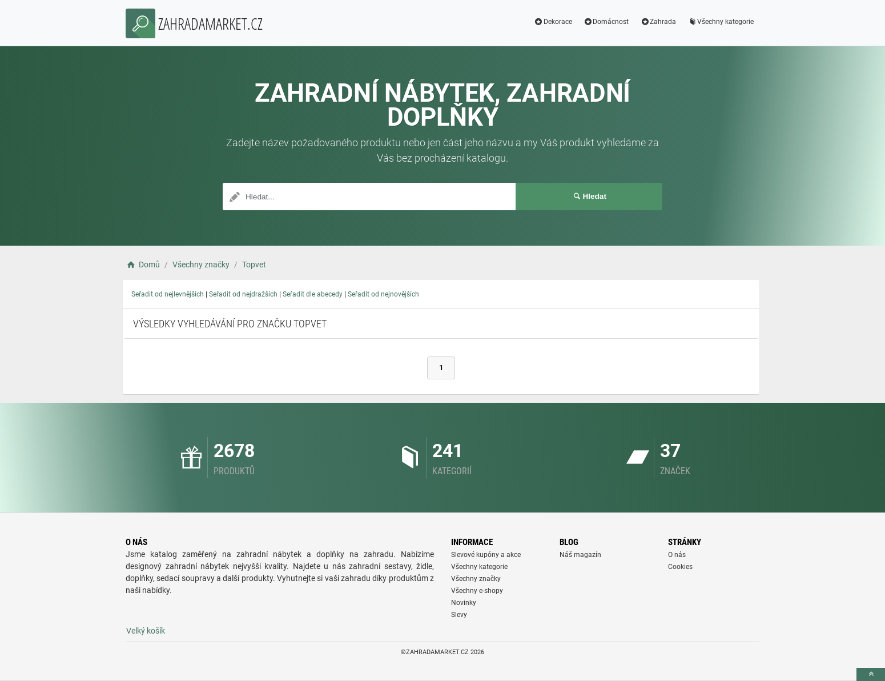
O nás (677, 555)
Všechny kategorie (720, 22)
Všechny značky (476, 579)
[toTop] (870, 674)
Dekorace (553, 22)
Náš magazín (580, 555)
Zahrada (658, 22)
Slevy (459, 615)
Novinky (463, 603)
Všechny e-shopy (477, 591)
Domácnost (606, 22)
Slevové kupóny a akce (486, 555)
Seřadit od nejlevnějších (167, 294)
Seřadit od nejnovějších (383, 294)
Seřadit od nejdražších (243, 294)
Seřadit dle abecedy (313, 294)
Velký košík (145, 630)
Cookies (680, 567)
